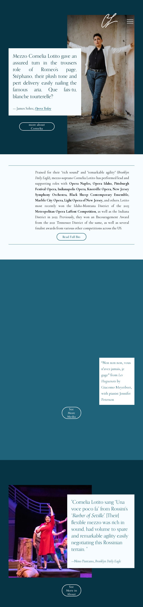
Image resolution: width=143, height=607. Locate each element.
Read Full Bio (71, 237)
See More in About (71, 590)
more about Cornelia (37, 126)
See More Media (71, 412)
